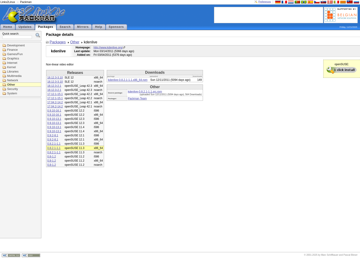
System (12, 93)
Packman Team (137, 98)
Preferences (265, 1)
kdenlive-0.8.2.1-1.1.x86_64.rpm (127, 79)
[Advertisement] (268, 15)
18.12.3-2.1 (54, 85)
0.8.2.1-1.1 (53, 143)
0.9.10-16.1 (54, 110)
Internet (12, 62)
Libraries (13, 71)
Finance (12, 49)
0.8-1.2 (51, 156)
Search (65, 26)
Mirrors (83, 26)
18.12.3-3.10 (55, 77)
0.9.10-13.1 (54, 119)
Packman (26, 2)
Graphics (13, 58)
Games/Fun (15, 54)
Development (16, 45)
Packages (45, 26)
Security (12, 89)
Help (98, 26)
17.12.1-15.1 (55, 94)
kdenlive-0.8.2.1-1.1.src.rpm (145, 91)
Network (12, 80)
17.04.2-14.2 (55, 102)
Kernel (11, 67)
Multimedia (14, 76)
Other (11, 84)
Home (7, 26)
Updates (25, 26)
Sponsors (116, 26)
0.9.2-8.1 (52, 135)
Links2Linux (7, 2)
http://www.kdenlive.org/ (108, 47)
